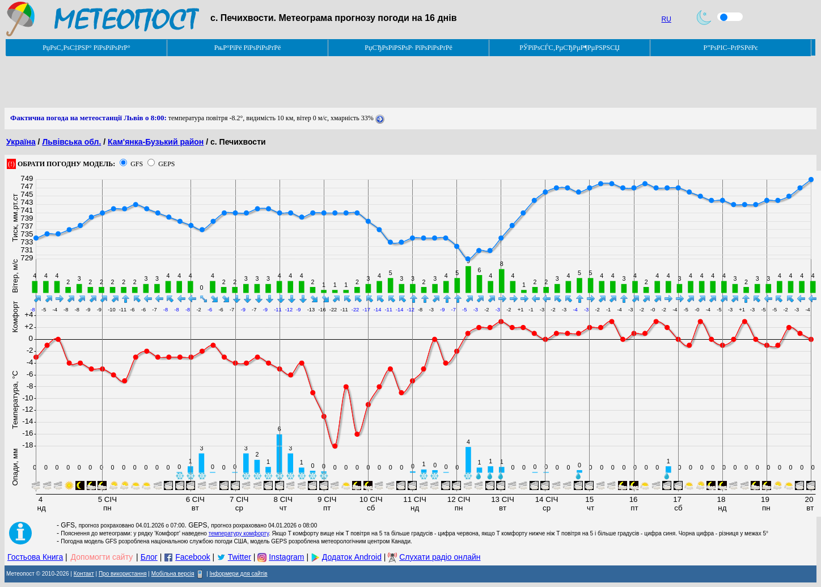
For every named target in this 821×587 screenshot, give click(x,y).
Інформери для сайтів (239, 574)
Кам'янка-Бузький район (156, 141)
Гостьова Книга (35, 556)
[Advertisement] (211, 82)
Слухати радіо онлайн (439, 556)
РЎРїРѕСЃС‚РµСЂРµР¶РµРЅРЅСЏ (569, 48)
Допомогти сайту (102, 556)
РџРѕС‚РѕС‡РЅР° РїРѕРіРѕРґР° (86, 48)
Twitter (239, 556)
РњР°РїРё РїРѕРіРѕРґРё (247, 48)
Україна (21, 141)
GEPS (166, 164)
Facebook (192, 556)
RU (666, 19)
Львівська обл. (71, 141)
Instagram (286, 556)
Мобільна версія (172, 574)
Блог (149, 556)
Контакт (84, 574)
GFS (136, 164)
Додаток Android (352, 556)
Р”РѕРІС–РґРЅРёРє (730, 48)
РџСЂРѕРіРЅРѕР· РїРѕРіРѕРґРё (408, 48)
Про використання (123, 574)
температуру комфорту (239, 533)
